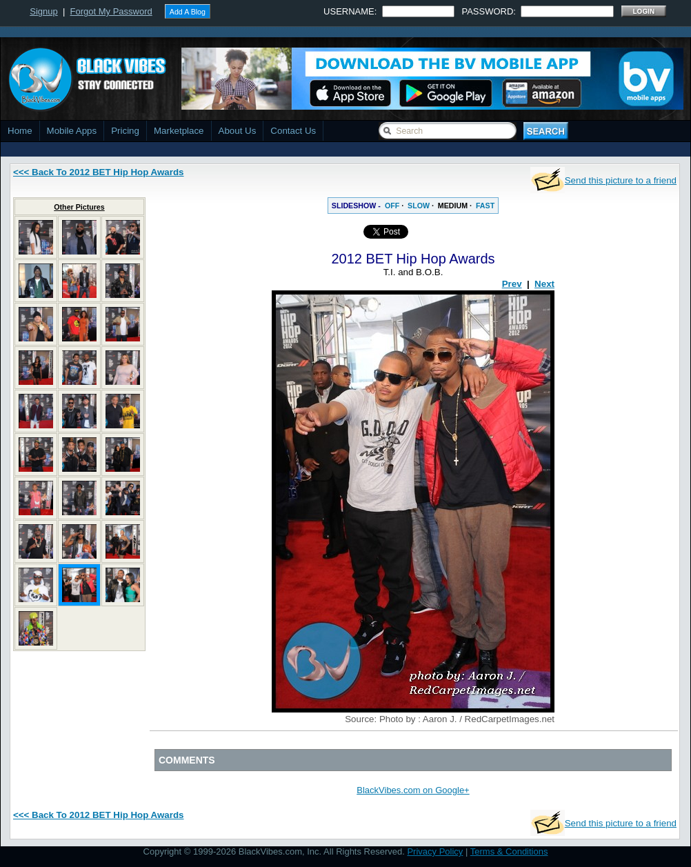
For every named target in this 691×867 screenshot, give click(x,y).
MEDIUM (453, 205)
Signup (43, 11)
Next (544, 284)
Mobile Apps (72, 131)
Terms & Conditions (509, 851)
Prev (512, 284)
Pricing (125, 131)
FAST (485, 205)
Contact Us (293, 131)
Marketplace (179, 131)
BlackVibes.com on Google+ (413, 790)
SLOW (419, 205)
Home (20, 131)
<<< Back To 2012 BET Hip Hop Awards (98, 172)
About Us (238, 131)
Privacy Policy (435, 851)
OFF (392, 205)
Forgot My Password (111, 11)
